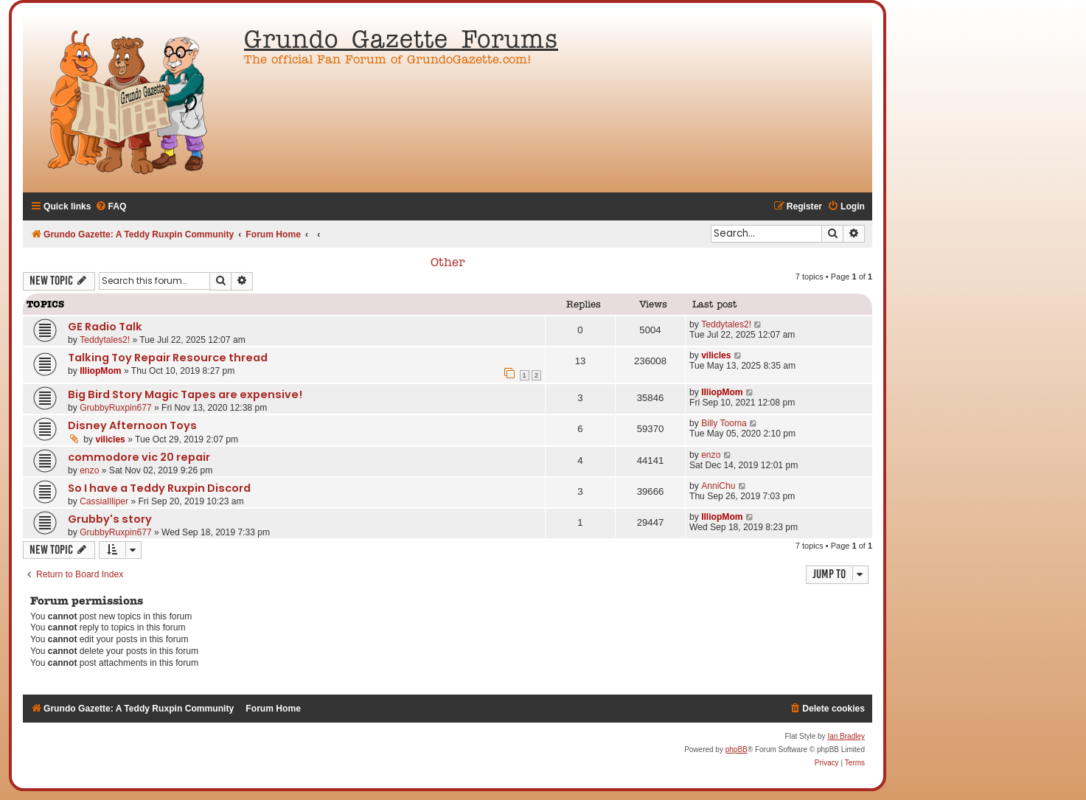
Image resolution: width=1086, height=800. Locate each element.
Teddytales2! (105, 340)
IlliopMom (100, 371)
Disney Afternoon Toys (132, 425)
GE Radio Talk (105, 326)
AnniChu (718, 486)
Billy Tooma (724, 423)
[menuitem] (111, 207)
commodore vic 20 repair (139, 457)
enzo (89, 470)
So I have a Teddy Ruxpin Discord (159, 488)
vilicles (716, 355)
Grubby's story (110, 519)
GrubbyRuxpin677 (115, 408)
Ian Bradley (846, 736)
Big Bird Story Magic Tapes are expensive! (185, 394)
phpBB (736, 749)
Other (448, 263)
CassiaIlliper (104, 501)
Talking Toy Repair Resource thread (168, 357)
